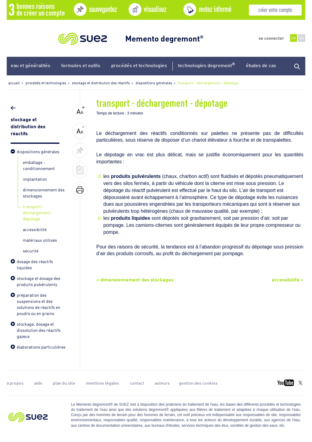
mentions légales (102, 383)
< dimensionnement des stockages (134, 279)
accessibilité (35, 229)
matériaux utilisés (40, 240)
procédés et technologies (139, 65)
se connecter (271, 38)
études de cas (261, 65)
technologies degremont (206, 65)
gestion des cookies (198, 383)
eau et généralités (30, 65)
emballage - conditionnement (39, 165)
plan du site (64, 383)
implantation (35, 179)
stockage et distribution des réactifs (28, 125)
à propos (15, 383)
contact (137, 383)
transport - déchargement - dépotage (38, 212)
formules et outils (80, 65)
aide (38, 383)
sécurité (30, 250)
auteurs (162, 383)
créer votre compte (275, 9)
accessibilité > (287, 279)
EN (301, 38)
